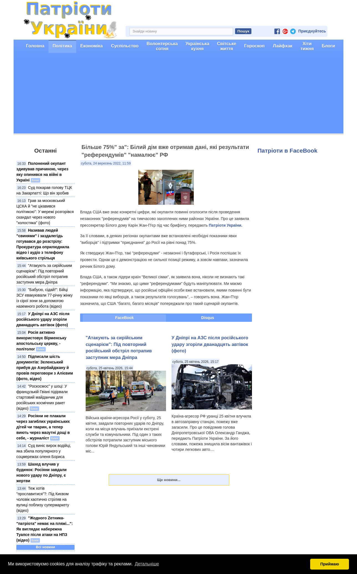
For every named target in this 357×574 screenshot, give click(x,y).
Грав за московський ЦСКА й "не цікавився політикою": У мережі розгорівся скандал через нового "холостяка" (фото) (45, 211)
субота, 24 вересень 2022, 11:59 (106, 163)
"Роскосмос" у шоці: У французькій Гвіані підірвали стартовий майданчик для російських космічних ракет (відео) (42, 397)
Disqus (207, 317)
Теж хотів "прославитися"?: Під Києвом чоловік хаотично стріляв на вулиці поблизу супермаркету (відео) (42, 499)
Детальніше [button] (147, 564)
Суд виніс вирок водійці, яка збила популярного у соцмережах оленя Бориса (43, 451)
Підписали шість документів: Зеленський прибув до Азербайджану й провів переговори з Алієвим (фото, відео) (44, 367)
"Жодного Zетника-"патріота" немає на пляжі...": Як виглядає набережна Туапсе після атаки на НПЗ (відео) (44, 529)
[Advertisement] (178, 94)
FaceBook (124, 317)
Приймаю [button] (329, 564)
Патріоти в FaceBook (287, 150)
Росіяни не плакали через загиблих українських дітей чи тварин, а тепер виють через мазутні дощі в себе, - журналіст (43, 427)
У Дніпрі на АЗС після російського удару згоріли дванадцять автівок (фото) (43, 319)
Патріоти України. (225, 225)
